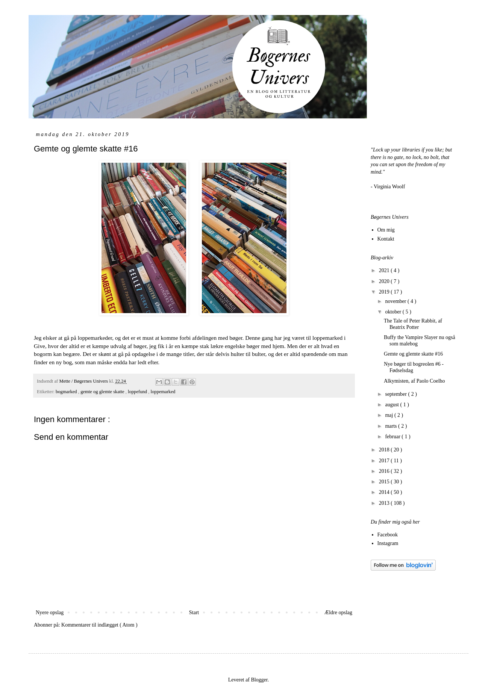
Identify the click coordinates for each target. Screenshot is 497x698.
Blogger (259, 680)
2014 (385, 492)
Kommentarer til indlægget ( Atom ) (99, 625)
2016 (385, 471)
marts (391, 426)
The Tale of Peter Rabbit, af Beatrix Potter (413, 324)
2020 (385, 281)
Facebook (387, 535)
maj (389, 415)
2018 (385, 450)
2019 (385, 292)
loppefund (138, 391)
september (396, 394)
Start (194, 612)
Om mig (386, 230)
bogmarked (67, 391)
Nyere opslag (50, 612)
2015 (385, 482)
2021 (385, 270)
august (392, 404)
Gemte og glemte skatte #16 (413, 354)
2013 (385, 503)
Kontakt (385, 239)
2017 (385, 460)
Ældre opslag (338, 612)
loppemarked (163, 391)
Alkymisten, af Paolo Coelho (414, 381)
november (396, 301)
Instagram (388, 543)
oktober (393, 312)
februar (393, 436)
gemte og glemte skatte (103, 391)
